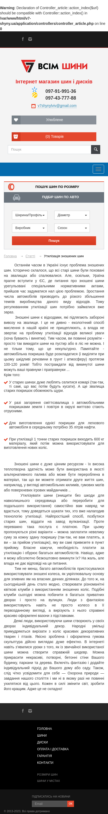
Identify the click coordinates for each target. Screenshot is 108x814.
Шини (42, 735)
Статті (30, 256)
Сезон (72, 228)
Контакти (45, 763)
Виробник (30, 228)
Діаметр (72, 215)
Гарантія (44, 756)
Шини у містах (48, 780)
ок (70, 803)
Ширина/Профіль (30, 215)
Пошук (54, 241)
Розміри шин (47, 774)
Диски (42, 742)
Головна (10, 256)
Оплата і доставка (53, 749)
